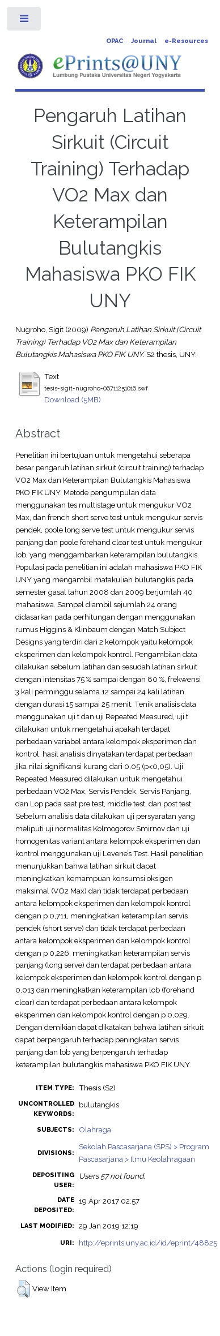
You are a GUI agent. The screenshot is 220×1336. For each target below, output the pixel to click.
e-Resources (186, 41)
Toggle (24, 21)
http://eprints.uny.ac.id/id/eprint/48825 (148, 1242)
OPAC (114, 41)
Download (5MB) (72, 399)
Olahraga (95, 1129)
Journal (143, 41)
